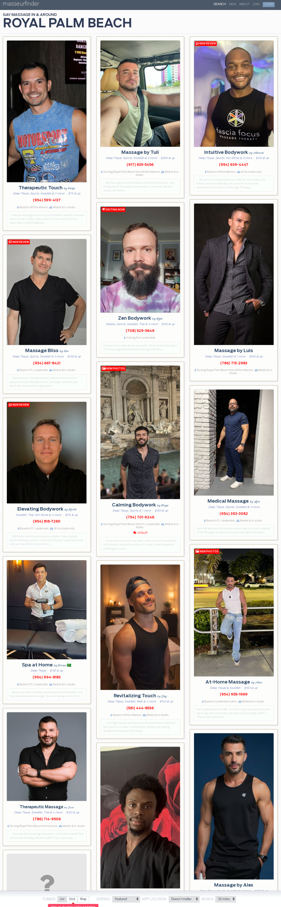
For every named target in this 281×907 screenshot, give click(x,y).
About (244, 4)
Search (220, 4)
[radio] (62, 899)
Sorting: (103, 899)
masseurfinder (21, 4)
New (232, 4)
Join (256, 4)
